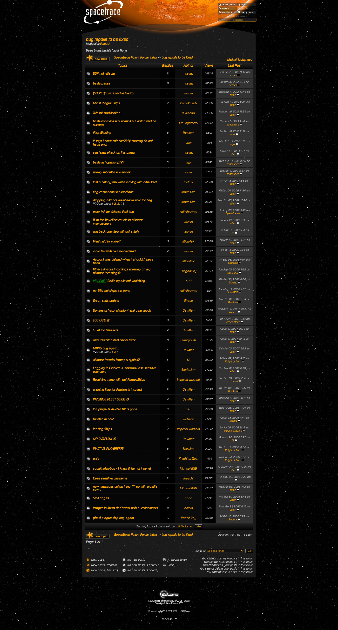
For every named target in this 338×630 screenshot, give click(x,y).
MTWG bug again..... (106, 348)
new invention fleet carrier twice (114, 340)
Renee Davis (233, 322)
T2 (232, 233)
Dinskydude (188, 340)
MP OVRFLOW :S (104, 439)
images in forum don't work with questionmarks (125, 508)
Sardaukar (188, 370)
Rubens (233, 312)
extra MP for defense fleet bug (113, 212)
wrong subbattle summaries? (112, 172)
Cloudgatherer (188, 123)
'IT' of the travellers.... (106, 330)
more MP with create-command (114, 251)
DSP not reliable (104, 73)
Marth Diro (188, 192)
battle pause (101, 83)
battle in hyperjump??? (108, 162)
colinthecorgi (188, 212)
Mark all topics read (239, 59)
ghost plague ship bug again (113, 518)
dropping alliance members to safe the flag (122, 200)
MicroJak (188, 241)
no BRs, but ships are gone (111, 291)
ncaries (188, 73)
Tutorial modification (106, 113)
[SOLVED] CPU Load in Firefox (113, 93)
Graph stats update (106, 300)
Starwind (188, 449)
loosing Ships (102, 429)
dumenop (188, 113)
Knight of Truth (233, 361)
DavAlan (233, 302)
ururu (188, 172)
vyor (232, 134)
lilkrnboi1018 (188, 468)
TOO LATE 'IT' (101, 320)
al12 (188, 281)
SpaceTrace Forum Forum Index (135, 57)
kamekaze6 (188, 103)
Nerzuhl (188, 478)
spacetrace (233, 124)
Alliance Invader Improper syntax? (116, 360)
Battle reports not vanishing (126, 281)
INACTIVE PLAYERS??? (108, 449)
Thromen (188, 133)
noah (188, 498)
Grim (188, 409)
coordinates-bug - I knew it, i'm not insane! (122, 468)
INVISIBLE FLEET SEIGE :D (110, 399)
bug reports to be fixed (107, 39)
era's (96, 458)
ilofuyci (104, 44)
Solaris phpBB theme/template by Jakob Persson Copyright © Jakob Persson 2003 (169, 601)
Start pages (100, 498)
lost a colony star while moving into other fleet (124, 182)
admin (188, 93)
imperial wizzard (188, 379)
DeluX (233, 499)
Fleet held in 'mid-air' (107, 241)
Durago (233, 282)
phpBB (162, 611)
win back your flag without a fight (116, 231)
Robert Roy (188, 518)
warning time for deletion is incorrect (117, 389)
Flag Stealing (102, 133)
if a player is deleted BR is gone (115, 409)
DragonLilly (188, 271)
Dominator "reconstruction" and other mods (122, 310)
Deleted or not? (103, 419)
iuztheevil (232, 381)
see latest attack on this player (114, 152)
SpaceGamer (233, 213)
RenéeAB (232, 272)
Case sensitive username (110, 478)
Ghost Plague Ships (106, 103)
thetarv (188, 182)
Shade (188, 300)
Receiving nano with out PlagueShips (119, 379)
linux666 (233, 292)
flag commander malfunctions (113, 192)
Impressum (168, 619)
